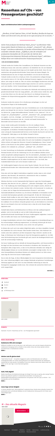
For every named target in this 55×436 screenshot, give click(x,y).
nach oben (50, 270)
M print (9, 330)
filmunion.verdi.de (31, 432)
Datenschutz (35, 430)
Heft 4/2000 (10, 310)
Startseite (3, 330)
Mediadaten (15, 430)
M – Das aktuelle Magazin (14, 404)
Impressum (7, 430)
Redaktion (22, 430)
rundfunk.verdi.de (44, 430)
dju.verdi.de (22, 432)
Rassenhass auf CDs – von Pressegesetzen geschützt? (25, 330)
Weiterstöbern (21, 411)
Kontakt (28, 430)
